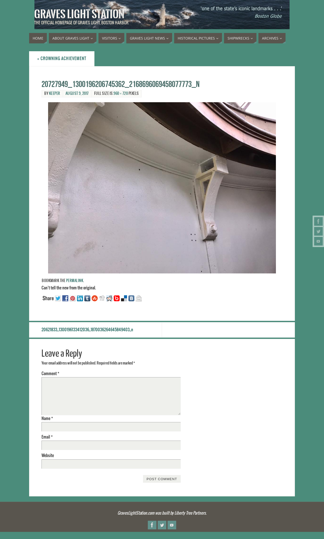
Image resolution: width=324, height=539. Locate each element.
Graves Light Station (79, 14)
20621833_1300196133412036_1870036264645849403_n (87, 329)
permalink (75, 281)
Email (47, 437)
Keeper (54, 94)
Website (48, 455)
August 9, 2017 (77, 94)
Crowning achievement (61, 58)
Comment (50, 373)
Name (47, 418)
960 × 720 (120, 94)
